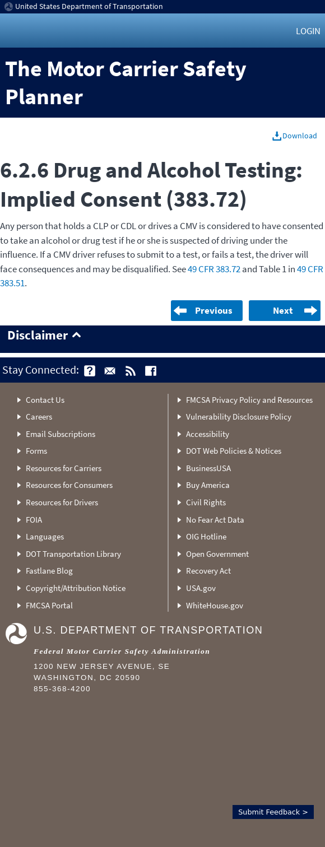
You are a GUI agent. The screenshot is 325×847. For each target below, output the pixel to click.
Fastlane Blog (49, 570)
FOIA (34, 519)
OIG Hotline (206, 536)
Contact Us (45, 399)
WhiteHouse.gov (214, 605)
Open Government (217, 553)
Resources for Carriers (63, 468)
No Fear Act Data (215, 519)
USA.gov (201, 588)
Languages (45, 536)
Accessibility (207, 434)
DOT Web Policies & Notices (233, 450)
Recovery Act (208, 570)
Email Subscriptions (60, 434)
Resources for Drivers (62, 502)
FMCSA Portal (49, 605)
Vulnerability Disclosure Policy (238, 416)
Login (308, 31)
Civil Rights (206, 502)
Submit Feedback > (273, 812)
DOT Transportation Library (73, 553)
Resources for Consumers (69, 485)
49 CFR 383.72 (214, 269)
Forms (36, 450)
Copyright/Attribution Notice (76, 588)
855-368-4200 (62, 689)
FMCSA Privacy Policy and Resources (249, 399)
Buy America (208, 485)
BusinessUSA (208, 468)
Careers (39, 416)
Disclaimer (37, 335)
